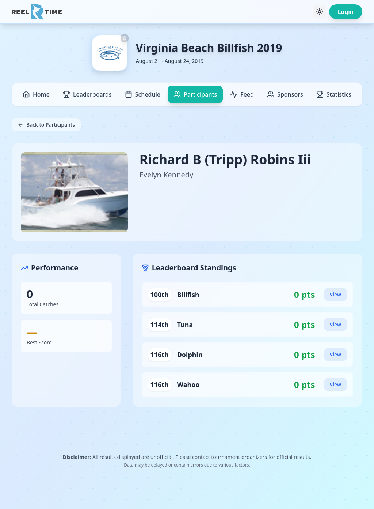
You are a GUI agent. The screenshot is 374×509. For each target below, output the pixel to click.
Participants (195, 94)
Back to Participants (46, 124)
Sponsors (285, 94)
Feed (242, 94)
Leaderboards (87, 94)
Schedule (142, 94)
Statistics (333, 94)
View (335, 294)
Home (36, 94)
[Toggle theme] (319, 11)
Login (346, 12)
